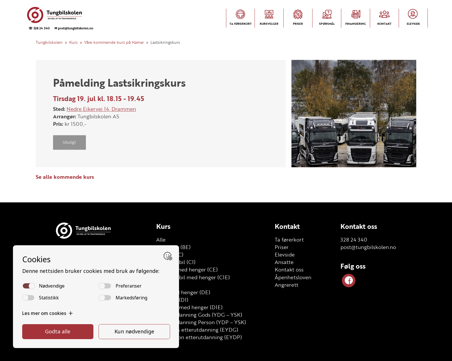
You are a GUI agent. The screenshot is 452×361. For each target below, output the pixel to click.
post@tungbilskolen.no (368, 247)
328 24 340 (353, 239)
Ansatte (284, 262)
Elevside (285, 254)
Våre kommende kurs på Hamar (114, 42)
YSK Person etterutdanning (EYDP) (199, 337)
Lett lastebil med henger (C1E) (193, 277)
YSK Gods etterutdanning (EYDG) (197, 329)
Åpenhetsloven (293, 277)
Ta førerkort (289, 239)
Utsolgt (69, 142)
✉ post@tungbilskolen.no (73, 28)
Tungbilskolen (49, 42)
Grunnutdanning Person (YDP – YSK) (201, 322)
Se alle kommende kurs (65, 176)
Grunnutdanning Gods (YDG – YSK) (199, 314)
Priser (282, 247)
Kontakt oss (289, 269)
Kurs (73, 42)
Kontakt (287, 226)
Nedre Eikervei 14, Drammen (101, 109)
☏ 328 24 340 (39, 28)
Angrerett (286, 284)
